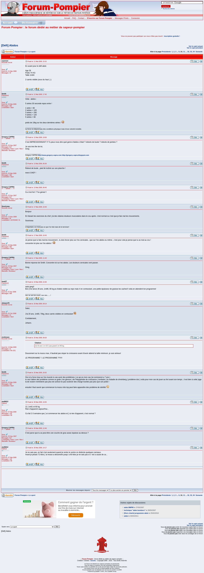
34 (194, 52)
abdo (126, 516)
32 (188, 52)
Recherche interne (169, 8)
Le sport (32, 52)
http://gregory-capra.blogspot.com (75, 155)
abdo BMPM (128, 507)
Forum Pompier (21, 52)
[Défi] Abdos (9, 45)
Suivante (199, 52)
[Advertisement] (37, 36)
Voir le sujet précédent (195, 48)
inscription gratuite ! (172, 36)
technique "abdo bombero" (134, 510)
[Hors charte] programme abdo (136, 513)
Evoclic (93, 560)
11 (184, 52)
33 (191, 52)
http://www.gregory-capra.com (50, 155)
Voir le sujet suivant (196, 46)
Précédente (166, 52)
